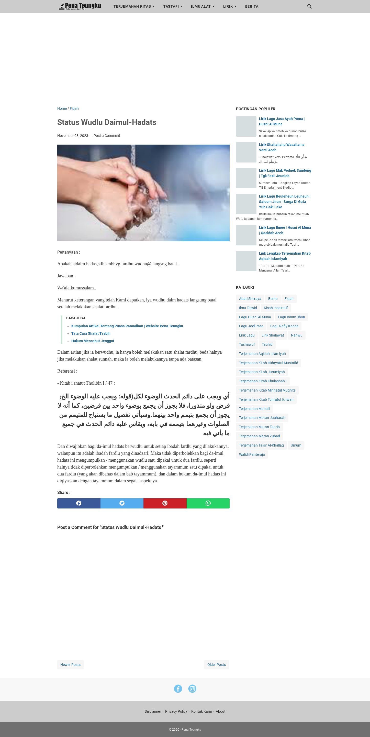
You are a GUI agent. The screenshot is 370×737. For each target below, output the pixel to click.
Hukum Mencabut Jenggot (92, 341)
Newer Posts (70, 665)
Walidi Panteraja (252, 454)
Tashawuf (247, 344)
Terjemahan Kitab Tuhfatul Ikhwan (266, 399)
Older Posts (216, 665)
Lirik (228, 6)
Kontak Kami (201, 711)
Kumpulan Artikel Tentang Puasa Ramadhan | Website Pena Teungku (127, 326)
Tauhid (267, 344)
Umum (296, 445)
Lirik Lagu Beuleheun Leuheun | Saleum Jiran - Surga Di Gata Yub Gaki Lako (284, 201)
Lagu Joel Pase (251, 326)
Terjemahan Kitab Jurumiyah (262, 372)
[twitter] (122, 503)
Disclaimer (153, 711)
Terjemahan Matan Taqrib (259, 427)
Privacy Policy (176, 711)
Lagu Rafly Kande (284, 326)
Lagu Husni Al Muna (255, 317)
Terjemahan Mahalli (254, 409)
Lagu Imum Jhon (291, 317)
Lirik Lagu (247, 335)
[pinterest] (165, 503)
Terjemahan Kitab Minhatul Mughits (267, 390)
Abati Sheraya (250, 299)
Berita (252, 6)
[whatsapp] (208, 503)
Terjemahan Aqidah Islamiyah (262, 354)
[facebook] (78, 503)
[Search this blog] (310, 6)
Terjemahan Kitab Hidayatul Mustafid (268, 363)
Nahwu (296, 335)
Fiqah (289, 299)
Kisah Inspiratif (276, 308)
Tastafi (171, 6)
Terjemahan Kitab (132, 6)
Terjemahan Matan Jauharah (262, 418)
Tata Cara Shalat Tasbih (90, 333)
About (221, 711)
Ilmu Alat (201, 6)
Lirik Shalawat (273, 335)
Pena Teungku (191, 729)
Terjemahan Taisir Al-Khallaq (261, 445)
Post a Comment (107, 136)
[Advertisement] (185, 62)
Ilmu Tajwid (248, 308)
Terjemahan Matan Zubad (259, 436)
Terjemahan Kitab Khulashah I (263, 381)
